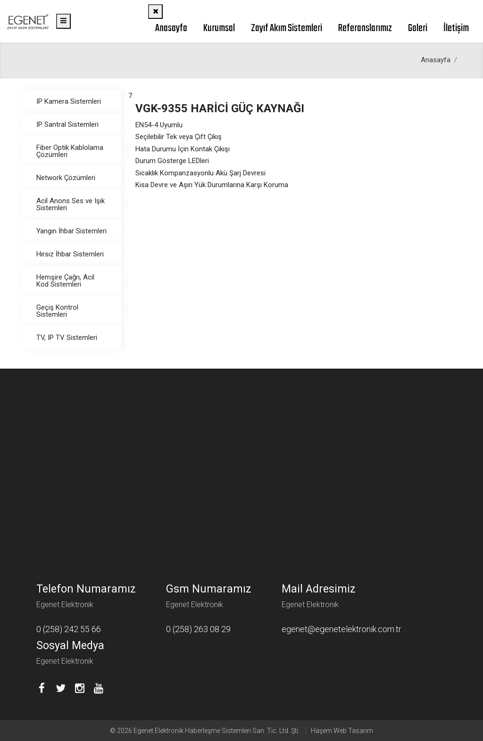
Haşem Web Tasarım (342, 730)
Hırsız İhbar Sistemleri (70, 254)
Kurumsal (219, 28)
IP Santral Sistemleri (67, 124)
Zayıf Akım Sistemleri (286, 28)
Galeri (417, 28)
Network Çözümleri (65, 177)
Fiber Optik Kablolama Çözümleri (69, 151)
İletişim (456, 28)
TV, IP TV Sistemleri (66, 337)
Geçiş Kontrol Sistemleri (57, 311)
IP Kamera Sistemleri (68, 101)
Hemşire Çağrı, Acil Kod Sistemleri (65, 280)
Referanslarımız (365, 28)
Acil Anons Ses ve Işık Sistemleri (70, 204)
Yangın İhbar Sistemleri (71, 231)
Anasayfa (171, 28)
